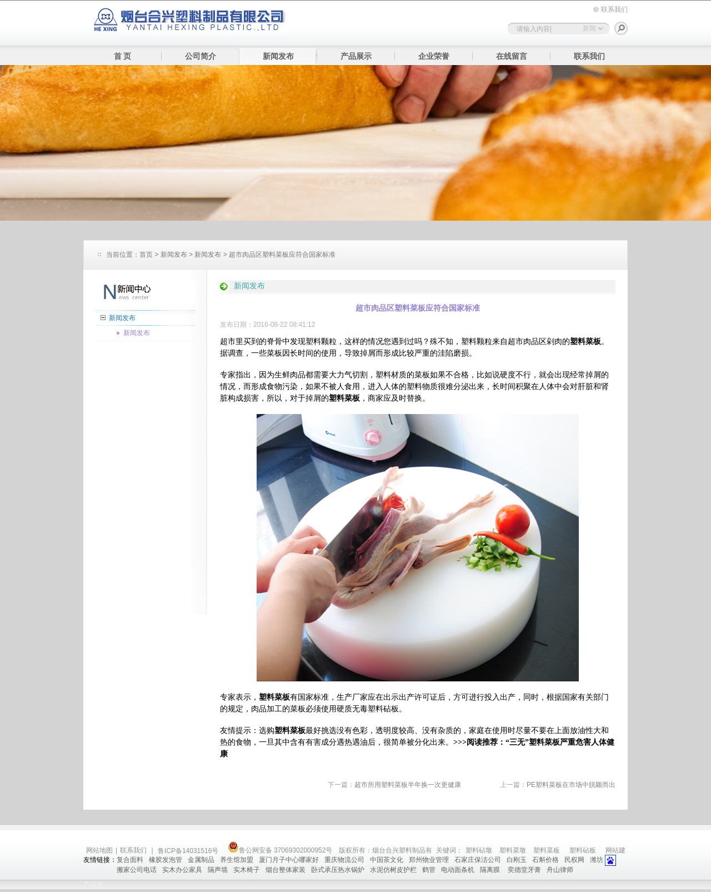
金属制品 (201, 860)
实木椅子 (246, 870)
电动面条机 (457, 870)
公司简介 (200, 56)
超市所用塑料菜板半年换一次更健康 (407, 785)
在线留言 (511, 56)
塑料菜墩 (512, 850)
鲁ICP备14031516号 (189, 851)
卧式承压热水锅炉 (337, 870)
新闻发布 (278, 56)
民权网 (574, 860)
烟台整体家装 (286, 870)
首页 (146, 254)
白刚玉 (517, 860)
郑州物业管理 (429, 860)
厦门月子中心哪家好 (289, 860)
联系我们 (614, 9)
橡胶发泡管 (165, 860)
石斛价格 (545, 860)
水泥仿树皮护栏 (393, 870)
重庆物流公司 (344, 860)
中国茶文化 (386, 860)
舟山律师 (560, 870)
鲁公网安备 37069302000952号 (280, 850)
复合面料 (130, 860)
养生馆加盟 (236, 860)
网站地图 (99, 850)
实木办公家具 (182, 870)
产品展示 (356, 56)
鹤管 (428, 870)
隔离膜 (491, 870)
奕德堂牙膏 (524, 870)
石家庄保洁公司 (477, 860)
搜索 (621, 28)
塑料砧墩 (478, 850)
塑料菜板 (546, 850)
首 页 (123, 56)
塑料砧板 (582, 850)
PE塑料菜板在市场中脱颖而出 (571, 785)
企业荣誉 (433, 56)
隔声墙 (218, 870)
